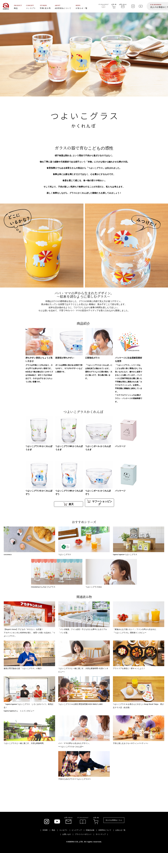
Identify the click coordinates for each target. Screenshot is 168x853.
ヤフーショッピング (99, 503)
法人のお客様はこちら (114, 820)
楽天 (68, 504)
